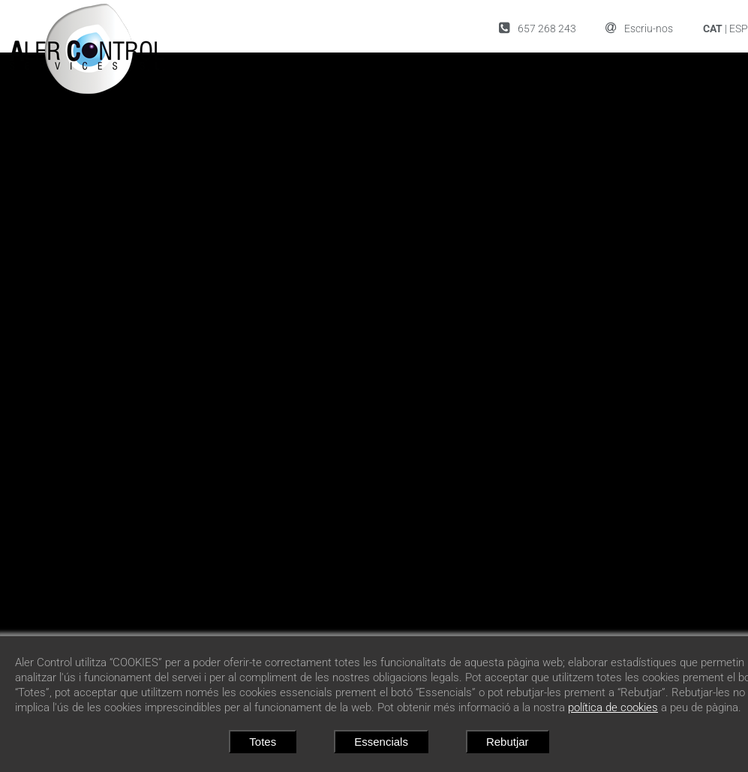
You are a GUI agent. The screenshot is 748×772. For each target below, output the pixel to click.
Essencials (381, 741)
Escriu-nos (639, 28)
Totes (262, 741)
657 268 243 (537, 28)
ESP (738, 29)
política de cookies (613, 707)
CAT (712, 29)
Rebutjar (507, 741)
